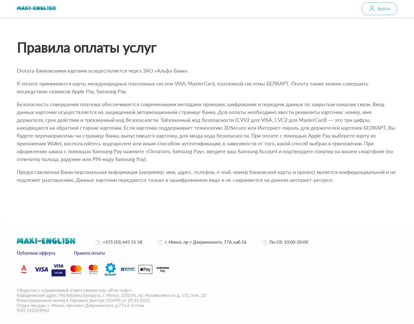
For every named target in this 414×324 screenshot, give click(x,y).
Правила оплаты (89, 253)
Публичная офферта (36, 253)
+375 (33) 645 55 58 (118, 241)
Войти (384, 8)
